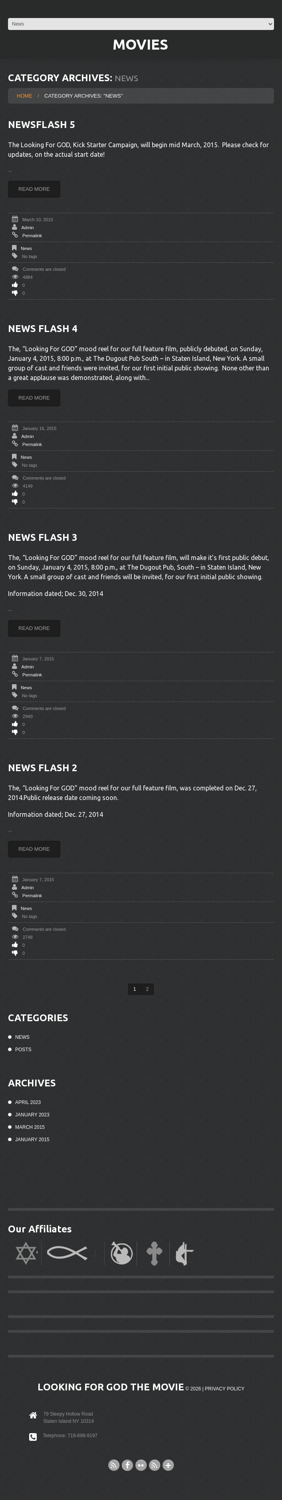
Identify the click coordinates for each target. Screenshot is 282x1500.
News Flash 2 (42, 767)
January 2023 (32, 1115)
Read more (34, 189)
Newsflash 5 (41, 124)
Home (24, 96)
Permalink (32, 235)
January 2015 (32, 1139)
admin (27, 227)
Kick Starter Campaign (105, 144)
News (26, 248)
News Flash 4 (42, 328)
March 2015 (30, 1127)
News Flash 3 (42, 537)
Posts (23, 1049)
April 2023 (28, 1102)
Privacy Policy (224, 1389)
